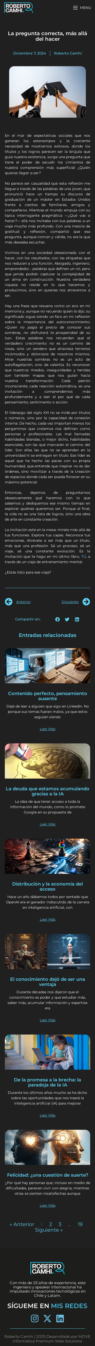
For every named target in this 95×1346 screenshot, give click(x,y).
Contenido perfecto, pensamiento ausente (47, 696)
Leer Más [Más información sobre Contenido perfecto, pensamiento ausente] (47, 729)
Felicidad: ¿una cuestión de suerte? (47, 1175)
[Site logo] (18, 7)
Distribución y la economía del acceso (47, 886)
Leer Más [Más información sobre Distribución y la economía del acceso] (47, 919)
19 (80, 1224)
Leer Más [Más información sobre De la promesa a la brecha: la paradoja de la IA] (47, 1115)
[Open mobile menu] (82, 8)
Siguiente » (49, 1230)
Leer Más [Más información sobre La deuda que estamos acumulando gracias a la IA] (47, 824)
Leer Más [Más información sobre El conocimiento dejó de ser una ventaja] (47, 1020)
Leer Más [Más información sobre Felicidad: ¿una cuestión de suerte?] (47, 1205)
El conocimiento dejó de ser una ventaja (47, 981)
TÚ (83, 556)
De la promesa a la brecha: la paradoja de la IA (47, 1082)
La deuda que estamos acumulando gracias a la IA (47, 791)
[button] (58, 619)
